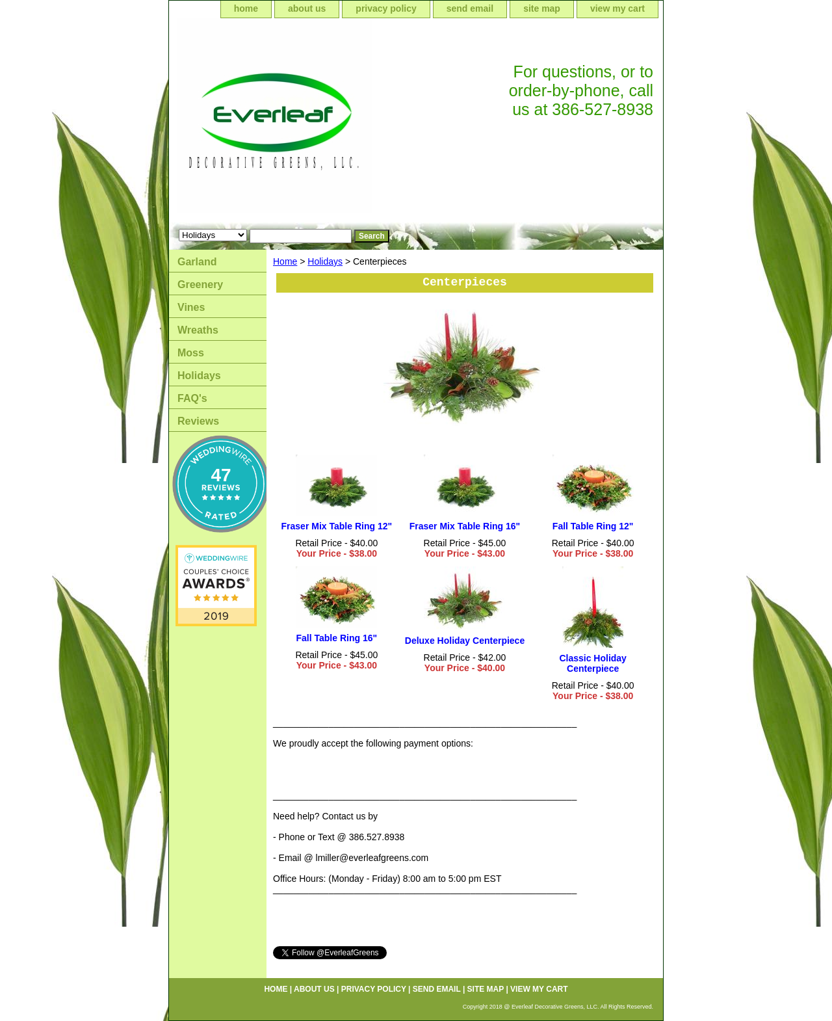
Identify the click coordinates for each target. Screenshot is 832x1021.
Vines (191, 307)
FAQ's (192, 398)
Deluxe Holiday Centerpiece (465, 640)
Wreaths (197, 330)
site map (541, 8)
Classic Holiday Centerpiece (593, 663)
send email (470, 8)
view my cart (617, 8)
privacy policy (386, 8)
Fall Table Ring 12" (593, 526)
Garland (196, 261)
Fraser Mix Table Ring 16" (465, 526)
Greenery (200, 284)
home (246, 8)
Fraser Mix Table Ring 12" (337, 526)
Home (285, 261)
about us (307, 8)
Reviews (198, 421)
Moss (190, 352)
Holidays (325, 261)
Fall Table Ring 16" (337, 638)
